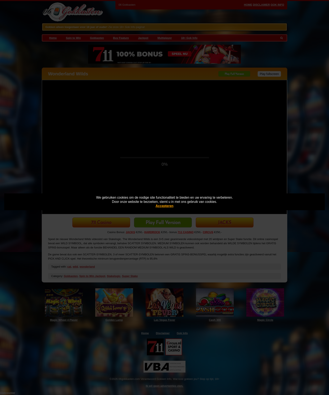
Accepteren (165, 206)
